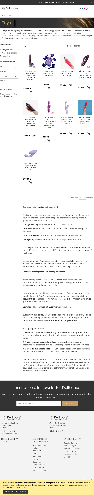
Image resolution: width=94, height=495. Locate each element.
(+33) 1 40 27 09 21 (9, 430)
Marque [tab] (3, 70)
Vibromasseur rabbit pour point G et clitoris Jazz (85, 119)
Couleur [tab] (3, 75)
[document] (47, 488)
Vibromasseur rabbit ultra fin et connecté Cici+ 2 (67, 119)
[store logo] (10, 8)
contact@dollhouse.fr (10, 432)
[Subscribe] (70, 402)
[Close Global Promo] (91, 2)
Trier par (69, 45)
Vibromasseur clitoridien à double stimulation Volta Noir (30, 120)
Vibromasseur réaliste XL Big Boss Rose (66, 72)
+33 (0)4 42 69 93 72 (56, 430)
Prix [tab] (1, 66)
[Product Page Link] (30, 67)
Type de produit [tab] (6, 79)
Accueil (2, 14)
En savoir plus (21, 487)
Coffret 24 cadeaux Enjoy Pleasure (48, 72)
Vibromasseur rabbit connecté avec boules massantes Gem (49, 121)
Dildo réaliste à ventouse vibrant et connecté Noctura (30, 74)
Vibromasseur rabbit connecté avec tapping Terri (85, 73)
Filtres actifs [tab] (5, 44)
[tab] (9, 439)
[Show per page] (82, 196)
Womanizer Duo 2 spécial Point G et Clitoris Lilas (31, 165)
